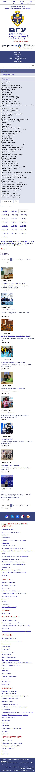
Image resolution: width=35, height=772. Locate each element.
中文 (13, 3)
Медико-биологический (9, 657)
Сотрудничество (11, 309)
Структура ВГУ (6, 588)
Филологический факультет (7, 413)
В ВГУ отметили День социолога (9, 391)
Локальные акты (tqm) (8, 748)
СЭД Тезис (4, 751)
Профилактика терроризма (10, 704)
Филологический (7, 673)
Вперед (6, 262)
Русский (5, 1)
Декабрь (20, 245)
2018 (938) (23, 218)
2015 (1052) (23, 222)
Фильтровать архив (7, 201)
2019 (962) (14, 218)
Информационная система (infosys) (12, 743)
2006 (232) (23, 233)
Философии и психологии (9, 676)
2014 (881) (5, 226)
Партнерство (5, 599)
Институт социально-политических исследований (16, 631)
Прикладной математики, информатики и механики (17, 662)
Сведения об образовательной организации (18, 8)
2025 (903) (14, 211)
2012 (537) (23, 226)
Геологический (6, 644)
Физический (5, 670)
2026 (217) (5, 211)
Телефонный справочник (9, 607)
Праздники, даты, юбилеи (19, 388)
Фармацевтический (7, 668)
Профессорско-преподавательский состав (14, 593)
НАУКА (17, 56)
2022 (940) (15, 215)
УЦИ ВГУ (31, 770)
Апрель (25, 241)
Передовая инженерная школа (11, 591)
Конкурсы (3, 336)
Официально (4, 309)
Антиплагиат (5, 754)
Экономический (6, 681)
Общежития (5, 604)
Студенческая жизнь (10, 336)
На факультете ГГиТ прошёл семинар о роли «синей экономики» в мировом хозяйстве (15, 286)
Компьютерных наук (8, 652)
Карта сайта (30, 3)
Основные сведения (7, 529)
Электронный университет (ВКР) (11, 746)
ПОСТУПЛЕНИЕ (17, 53)
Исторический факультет (6, 388)
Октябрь (2, 245)
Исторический (6, 649)
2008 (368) (5, 233)
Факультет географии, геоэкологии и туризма (14, 283)
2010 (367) (14, 229)
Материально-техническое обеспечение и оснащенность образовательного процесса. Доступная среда (17, 550)
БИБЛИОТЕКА (17, 60)
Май (32, 241)
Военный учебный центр (9, 620)
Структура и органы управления (11, 532)
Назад (8, 259)
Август (19, 243)
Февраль (10, 241)
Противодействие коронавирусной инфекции (15, 696)
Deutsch (22, 1)
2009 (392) (23, 229)
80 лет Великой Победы (9, 693)
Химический (5, 679)
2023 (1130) (5, 215)
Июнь (6, 243)
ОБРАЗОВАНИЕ (17, 54)
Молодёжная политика (6, 465)
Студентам (5, 723)
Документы (5, 535)
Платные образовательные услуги (11, 559)
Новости (4, 71)
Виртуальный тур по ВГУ (9, 585)
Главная (2, 206)
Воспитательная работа (6, 362)
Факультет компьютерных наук (23, 336)
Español (4, 3)
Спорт (13, 362)
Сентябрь (27, 243)
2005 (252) (5, 237)
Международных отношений (10, 660)
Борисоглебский (6, 613)
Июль (12, 243)
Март (18, 241)
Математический (6, 654)
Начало (3, 259)
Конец (10, 262)
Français (30, 1)
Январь (2, 241)
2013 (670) (14, 226)
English (13, 1)
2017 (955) (5, 222)
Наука (2, 283)
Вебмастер (5, 770)
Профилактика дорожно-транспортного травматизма (17, 712)
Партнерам (5, 734)
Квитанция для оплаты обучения (11, 728)
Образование (6, 537)
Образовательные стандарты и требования (14, 540)
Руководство (5, 543)
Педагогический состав (8, 545)
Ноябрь (11, 245)
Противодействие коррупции (10, 698)
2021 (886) (24, 215)
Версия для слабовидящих (17, 7)
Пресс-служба (13, 770)
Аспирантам (5, 725)
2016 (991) (14, 222)
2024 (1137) (23, 211)
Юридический (6, 684)
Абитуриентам (6, 720)
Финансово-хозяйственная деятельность (13, 562)
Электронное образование (9, 596)
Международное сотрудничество (11, 570)
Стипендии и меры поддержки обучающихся (15, 556)
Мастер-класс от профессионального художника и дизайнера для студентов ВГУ (14, 416)
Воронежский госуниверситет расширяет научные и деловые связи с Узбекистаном (15, 313)
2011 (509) (5, 229)
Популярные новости (8, 74)
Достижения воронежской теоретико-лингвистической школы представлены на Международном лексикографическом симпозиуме (15, 495)
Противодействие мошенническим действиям (15, 715)
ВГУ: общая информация (9, 582)
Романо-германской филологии (11, 665)
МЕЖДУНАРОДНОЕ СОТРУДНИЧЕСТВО (17, 58)
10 (2, 262)
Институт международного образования (13, 623)
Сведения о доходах (8, 701)
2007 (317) (14, 233)
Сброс (16, 201)
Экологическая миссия (8, 717)
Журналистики (6, 646)
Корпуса (4, 601)
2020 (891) (5, 218)
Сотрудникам (5, 731)
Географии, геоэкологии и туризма (12, 641)
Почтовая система (7, 740)
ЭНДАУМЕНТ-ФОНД (17, 61)
